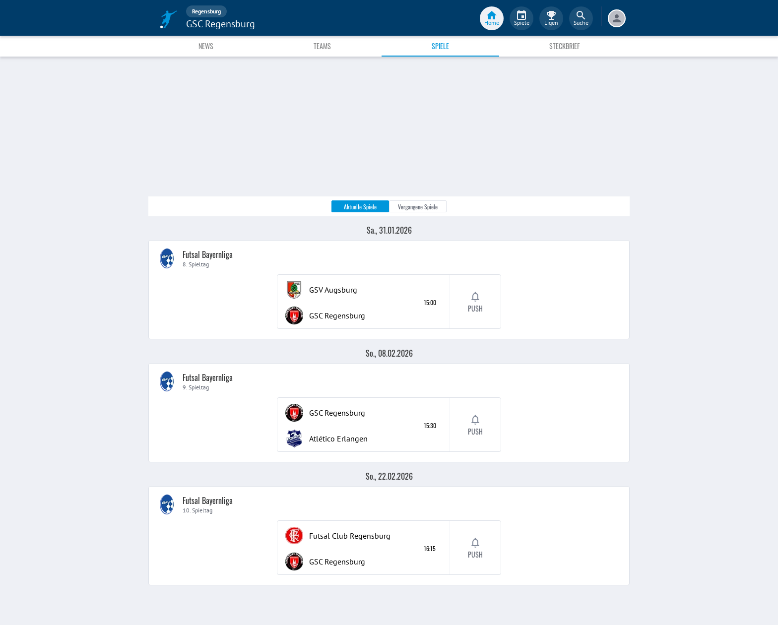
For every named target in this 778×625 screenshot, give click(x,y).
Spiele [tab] (440, 46)
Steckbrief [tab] (564, 46)
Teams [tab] (322, 46)
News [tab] (205, 46)
